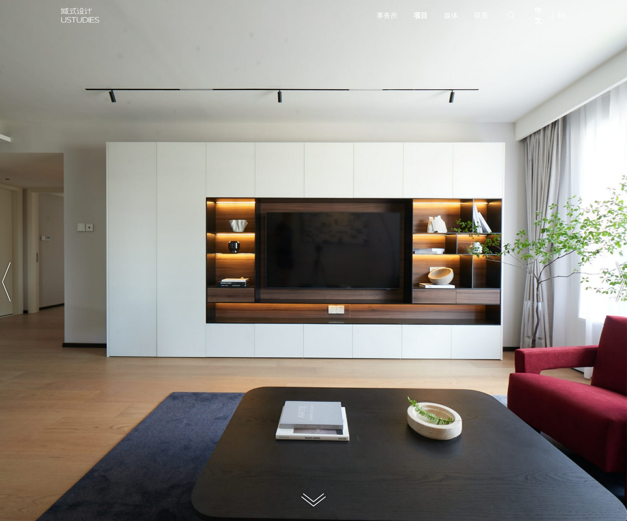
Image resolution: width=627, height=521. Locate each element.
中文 (538, 15)
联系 (481, 15)
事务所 (387, 15)
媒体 (451, 15)
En (562, 15)
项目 (421, 15)
